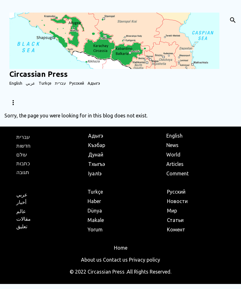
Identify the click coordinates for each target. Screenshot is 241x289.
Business (104, 102)
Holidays (137, 102)
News (14, 102)
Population (173, 102)
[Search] (233, 20)
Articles (71, 102)
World (41, 102)
